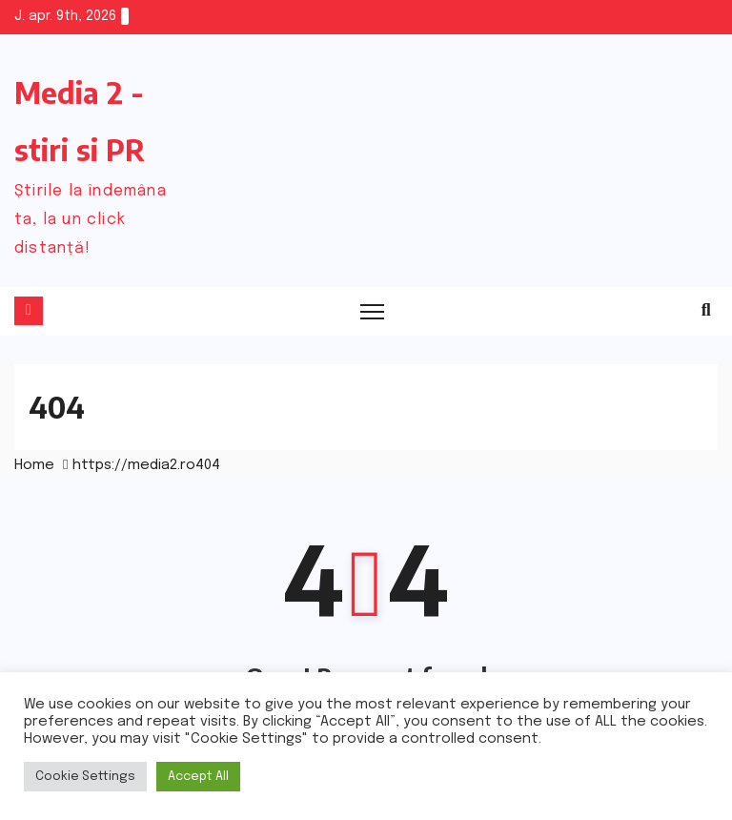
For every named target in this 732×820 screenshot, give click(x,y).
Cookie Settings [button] (85, 776)
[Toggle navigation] (372, 311)
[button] (706, 310)
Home (34, 465)
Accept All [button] (198, 776)
